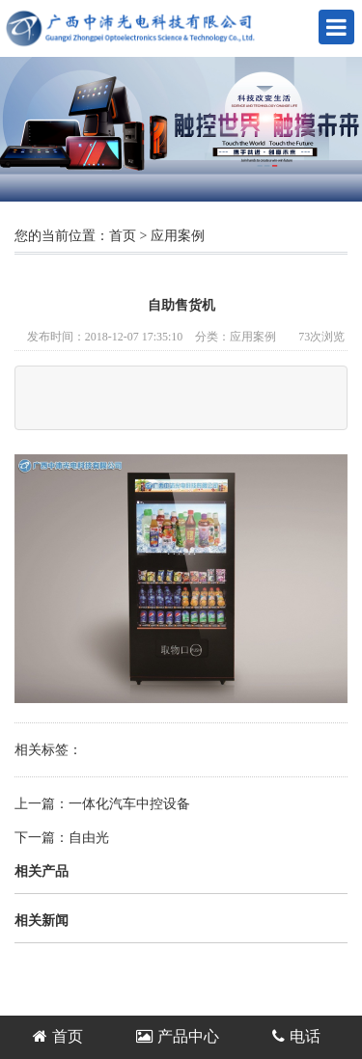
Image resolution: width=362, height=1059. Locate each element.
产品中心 (177, 1036)
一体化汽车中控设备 (129, 804)
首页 (122, 236)
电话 (296, 1036)
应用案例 (178, 236)
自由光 (89, 837)
